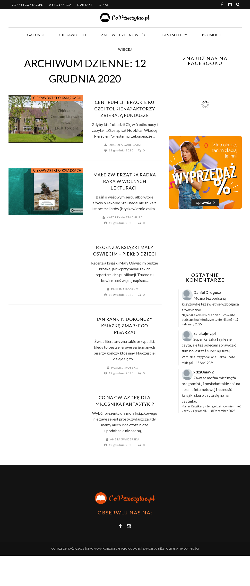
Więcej (125, 49)
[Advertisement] (209, 240)
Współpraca (60, 4)
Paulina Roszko (124, 289)
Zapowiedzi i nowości (124, 35)
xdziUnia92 (203, 372)
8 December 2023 (223, 411)
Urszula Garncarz (125, 145)
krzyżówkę (191, 304)
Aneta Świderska (124, 439)
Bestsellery (175, 35)
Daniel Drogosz (207, 292)
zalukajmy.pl (204, 333)
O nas (104, 4)
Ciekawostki (72, 35)
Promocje (212, 35)
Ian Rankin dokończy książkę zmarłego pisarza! (125, 325)
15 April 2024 (205, 363)
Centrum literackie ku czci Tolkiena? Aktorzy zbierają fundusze (124, 108)
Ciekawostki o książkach (57, 98)
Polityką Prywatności (181, 548)
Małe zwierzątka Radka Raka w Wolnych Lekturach (124, 181)
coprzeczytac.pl (27, 4)
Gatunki (36, 35)
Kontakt (85, 4)
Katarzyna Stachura (125, 217)
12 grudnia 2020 (121, 150)
